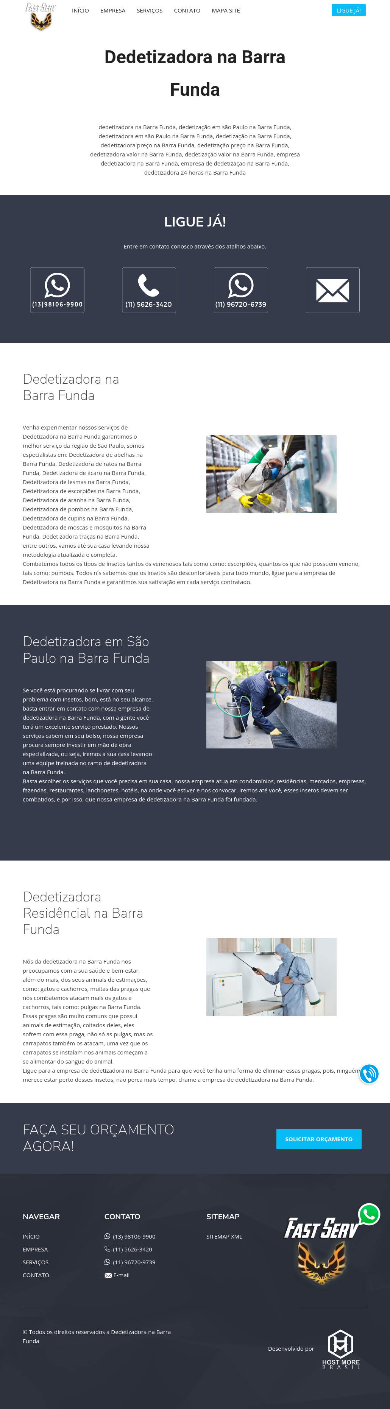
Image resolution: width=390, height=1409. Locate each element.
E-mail (121, 1275)
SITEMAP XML (224, 1236)
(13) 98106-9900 (134, 1236)
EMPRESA (35, 1249)
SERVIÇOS (35, 1262)
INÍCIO (31, 1236)
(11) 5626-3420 (132, 1249)
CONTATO (36, 1275)
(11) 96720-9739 (134, 1262)
